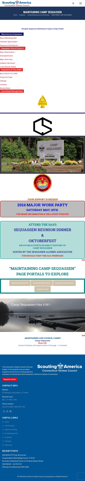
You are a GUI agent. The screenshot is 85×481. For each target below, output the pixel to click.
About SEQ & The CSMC (9, 74)
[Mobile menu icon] (80, 3)
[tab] (19, 283)
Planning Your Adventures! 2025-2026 (15, 467)
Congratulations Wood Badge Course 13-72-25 (18, 458)
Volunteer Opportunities (8, 42)
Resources (8, 445)
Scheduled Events (6, 56)
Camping (8, 441)
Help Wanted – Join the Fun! (12, 464)
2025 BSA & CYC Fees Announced (14, 455)
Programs (8, 437)
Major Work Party (6, 59)
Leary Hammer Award (8, 67)
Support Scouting (11, 429)
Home (7, 422)
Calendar (3, 81)
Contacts (3, 85)
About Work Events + (7, 52)
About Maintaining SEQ (8, 38)
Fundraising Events (11, 433)
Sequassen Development (9, 45)
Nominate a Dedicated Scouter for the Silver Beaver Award (22, 461)
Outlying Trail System (7, 63)
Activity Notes (5, 88)
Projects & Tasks (6, 77)
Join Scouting (9, 426)
